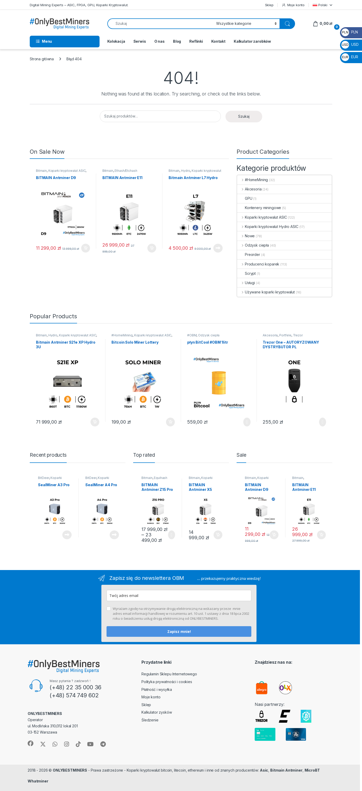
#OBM (192, 335)
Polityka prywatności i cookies (166, 681)
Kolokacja (116, 41)
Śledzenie (150, 720)
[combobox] (160, 23)
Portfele (285, 335)
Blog (177, 41)
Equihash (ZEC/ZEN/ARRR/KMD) (157, 479)
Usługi (246, 282)
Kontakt (218, 41)
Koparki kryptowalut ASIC (67, 171)
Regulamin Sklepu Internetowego (169, 674)
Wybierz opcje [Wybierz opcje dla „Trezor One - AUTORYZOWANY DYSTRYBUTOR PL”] (322, 422)
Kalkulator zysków (156, 712)
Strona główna (42, 59)
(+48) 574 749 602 (74, 695)
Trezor (298, 335)
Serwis (139, 41)
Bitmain (41, 171)
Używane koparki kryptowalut (266, 292)
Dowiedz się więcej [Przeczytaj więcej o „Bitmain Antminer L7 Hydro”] (218, 248)
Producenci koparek (258, 264)
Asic (264, 770)
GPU (244, 198)
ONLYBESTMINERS (70, 770)
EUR (349, 57)
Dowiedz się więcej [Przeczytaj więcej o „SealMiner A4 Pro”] (114, 534)
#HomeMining (252, 180)
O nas (159, 41)
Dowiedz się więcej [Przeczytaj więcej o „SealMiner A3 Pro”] (67, 534)
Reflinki (196, 41)
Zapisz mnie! (179, 631)
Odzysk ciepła (253, 245)
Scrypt (246, 273)
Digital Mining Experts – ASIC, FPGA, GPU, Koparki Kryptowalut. (79, 5)
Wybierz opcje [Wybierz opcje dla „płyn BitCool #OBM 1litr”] (246, 422)
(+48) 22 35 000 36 (75, 687)
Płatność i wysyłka (156, 689)
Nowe (246, 236)
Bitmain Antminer (286, 770)
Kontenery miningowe (259, 207)
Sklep (269, 5)
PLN (349, 32)
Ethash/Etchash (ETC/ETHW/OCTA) (119, 172)
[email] (179, 595)
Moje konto (293, 5)
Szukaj (244, 116)
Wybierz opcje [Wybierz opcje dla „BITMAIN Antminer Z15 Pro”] (171, 534)
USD (349, 44)
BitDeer (43, 478)
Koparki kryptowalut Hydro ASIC (267, 226)
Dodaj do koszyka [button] (85, 248)
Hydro (185, 171)
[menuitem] (322, 5)
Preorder (248, 254)
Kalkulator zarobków (252, 41)
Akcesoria (249, 189)
